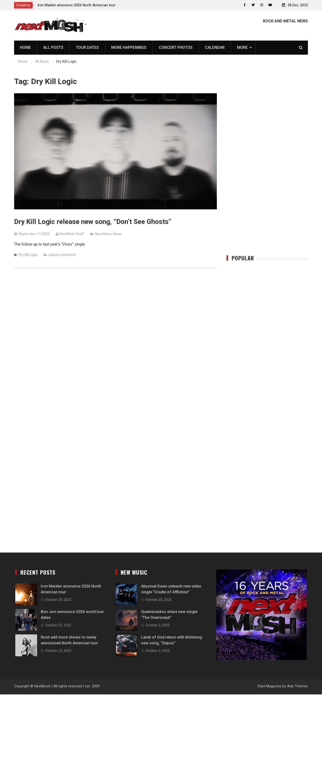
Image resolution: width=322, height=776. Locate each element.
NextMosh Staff (72, 234)
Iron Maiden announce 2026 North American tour (76, 5)
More (242, 47)
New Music (103, 234)
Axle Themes (297, 686)
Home (25, 47)
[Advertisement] (267, 166)
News (117, 234)
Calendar (215, 47)
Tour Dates (87, 47)
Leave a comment (62, 255)
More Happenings (128, 47)
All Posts (53, 47)
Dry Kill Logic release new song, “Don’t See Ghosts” (92, 222)
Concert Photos (176, 47)
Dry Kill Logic (28, 255)
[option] (81, 5)
